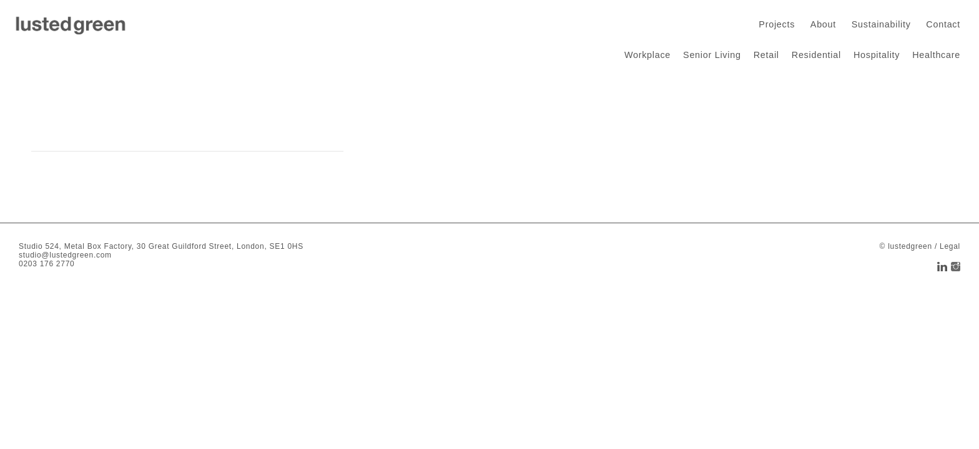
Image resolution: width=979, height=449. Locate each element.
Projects (777, 24)
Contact (943, 24)
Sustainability (881, 24)
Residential (816, 55)
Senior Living (712, 55)
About (823, 24)
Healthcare (936, 55)
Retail (766, 55)
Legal (950, 246)
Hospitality (877, 55)
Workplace (647, 55)
